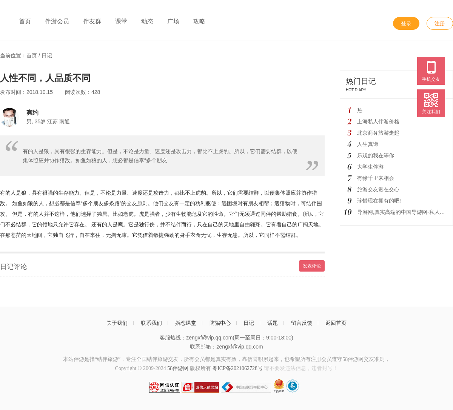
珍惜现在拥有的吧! (379, 201)
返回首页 (336, 323)
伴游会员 (57, 21)
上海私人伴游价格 (378, 121)
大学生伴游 (370, 167)
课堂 (121, 21)
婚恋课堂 (185, 323)
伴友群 (92, 21)
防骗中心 (220, 323)
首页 (25, 21)
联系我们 (151, 323)
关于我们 (117, 323)
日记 (47, 55)
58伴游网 (177, 368)
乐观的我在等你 (375, 155)
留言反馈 (301, 323)
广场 (173, 21)
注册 (440, 23)
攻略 (199, 21)
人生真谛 (367, 144)
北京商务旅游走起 (378, 133)
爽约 (32, 112)
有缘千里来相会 (375, 178)
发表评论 (312, 266)
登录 (406, 23)
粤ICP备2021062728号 (237, 368)
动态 (147, 21)
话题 (272, 323)
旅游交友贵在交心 (378, 189)
